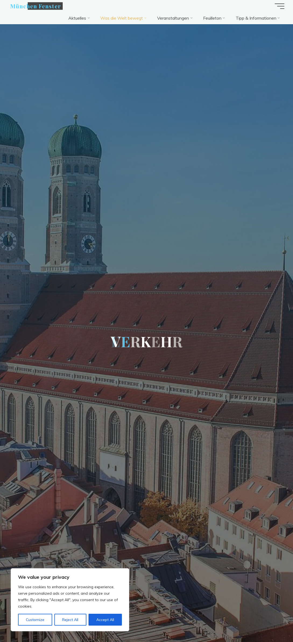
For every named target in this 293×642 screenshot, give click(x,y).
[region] (70, 599)
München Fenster (35, 6)
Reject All (70, 619)
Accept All (105, 619)
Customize (35, 619)
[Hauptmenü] (279, 6)
